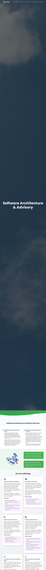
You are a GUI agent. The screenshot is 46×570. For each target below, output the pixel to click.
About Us (27, 1)
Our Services (17, 1)
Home (14, 1)
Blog (24, 1)
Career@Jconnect (36, 1)
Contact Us (31, 1)
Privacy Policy (41, 1)
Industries (21, 1)
